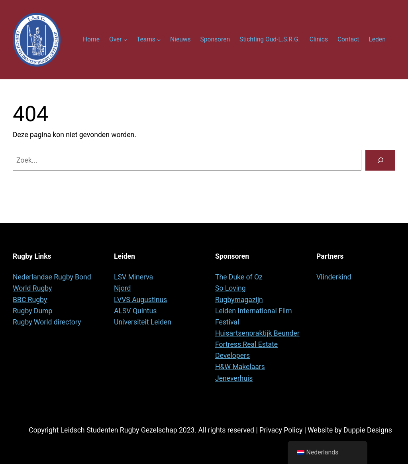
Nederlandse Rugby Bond (52, 277)
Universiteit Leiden (142, 322)
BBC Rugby (30, 300)
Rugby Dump (32, 311)
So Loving (230, 288)
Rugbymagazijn (239, 300)
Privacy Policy (280, 430)
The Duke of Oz (239, 277)
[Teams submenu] (159, 39)
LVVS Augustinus (140, 300)
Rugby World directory (47, 322)
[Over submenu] (125, 39)
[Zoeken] (380, 160)
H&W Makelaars (240, 367)
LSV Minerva (133, 277)
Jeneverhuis (234, 378)
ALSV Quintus (135, 311)
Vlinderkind (333, 277)
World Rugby (32, 288)
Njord (122, 288)
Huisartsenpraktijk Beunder (257, 333)
